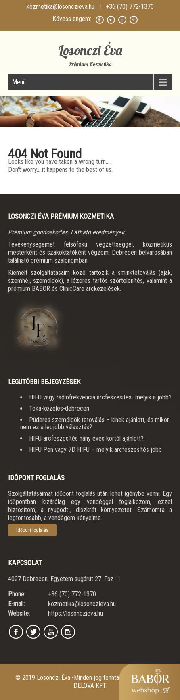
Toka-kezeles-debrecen (59, 408)
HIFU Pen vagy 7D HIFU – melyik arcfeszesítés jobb (95, 449)
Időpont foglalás (32, 530)
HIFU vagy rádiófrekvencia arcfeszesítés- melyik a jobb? (100, 397)
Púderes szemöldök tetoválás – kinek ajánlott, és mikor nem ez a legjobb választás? (94, 423)
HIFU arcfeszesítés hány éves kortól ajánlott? (86, 438)
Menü (19, 82)
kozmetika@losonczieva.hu (60, 6)
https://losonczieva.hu (75, 613)
